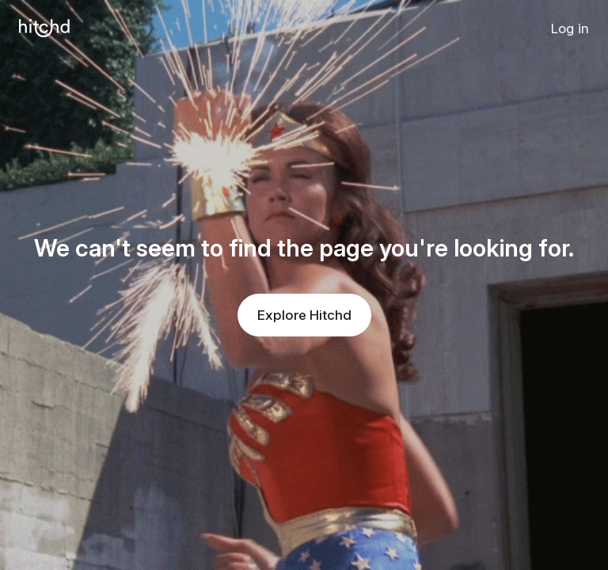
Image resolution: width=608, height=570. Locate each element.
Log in (570, 28)
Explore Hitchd (304, 315)
